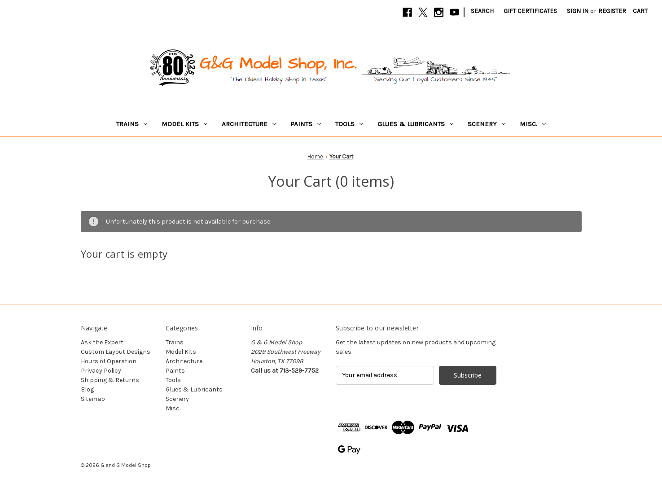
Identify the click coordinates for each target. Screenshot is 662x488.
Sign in (577, 11)
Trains (131, 124)
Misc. (533, 124)
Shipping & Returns (110, 380)
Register (612, 11)
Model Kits (184, 124)
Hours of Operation (108, 361)
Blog (87, 389)
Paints (305, 124)
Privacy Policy (101, 370)
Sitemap (93, 399)
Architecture (249, 124)
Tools (349, 124)
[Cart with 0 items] (640, 11)
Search (482, 11)
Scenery (486, 124)
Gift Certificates (530, 11)
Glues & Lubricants (415, 124)
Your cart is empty (124, 253)
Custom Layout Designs (115, 352)
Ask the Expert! (103, 342)
